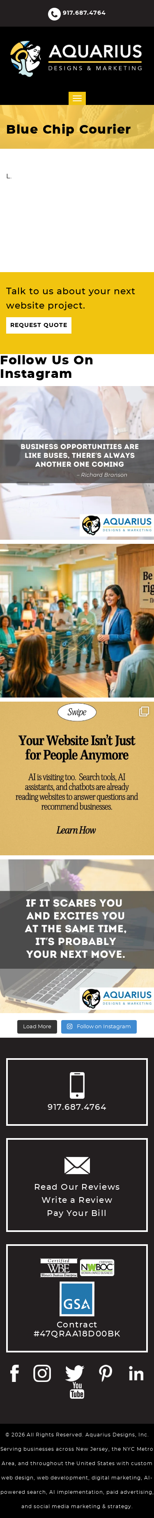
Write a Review (77, 1200)
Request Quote (38, 325)
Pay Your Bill (77, 1213)
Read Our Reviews (77, 1187)
